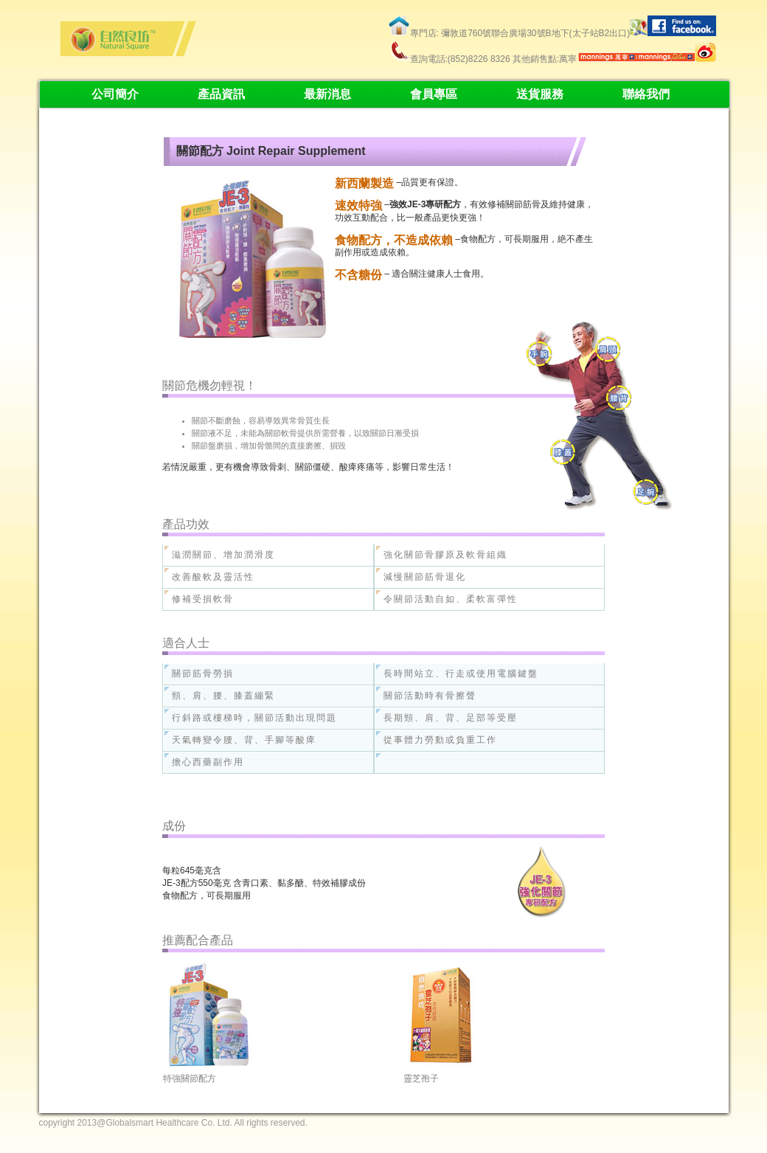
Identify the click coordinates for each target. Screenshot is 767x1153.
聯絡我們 (646, 94)
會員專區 (433, 94)
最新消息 (327, 94)
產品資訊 (221, 94)
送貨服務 (539, 94)
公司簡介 (115, 94)
